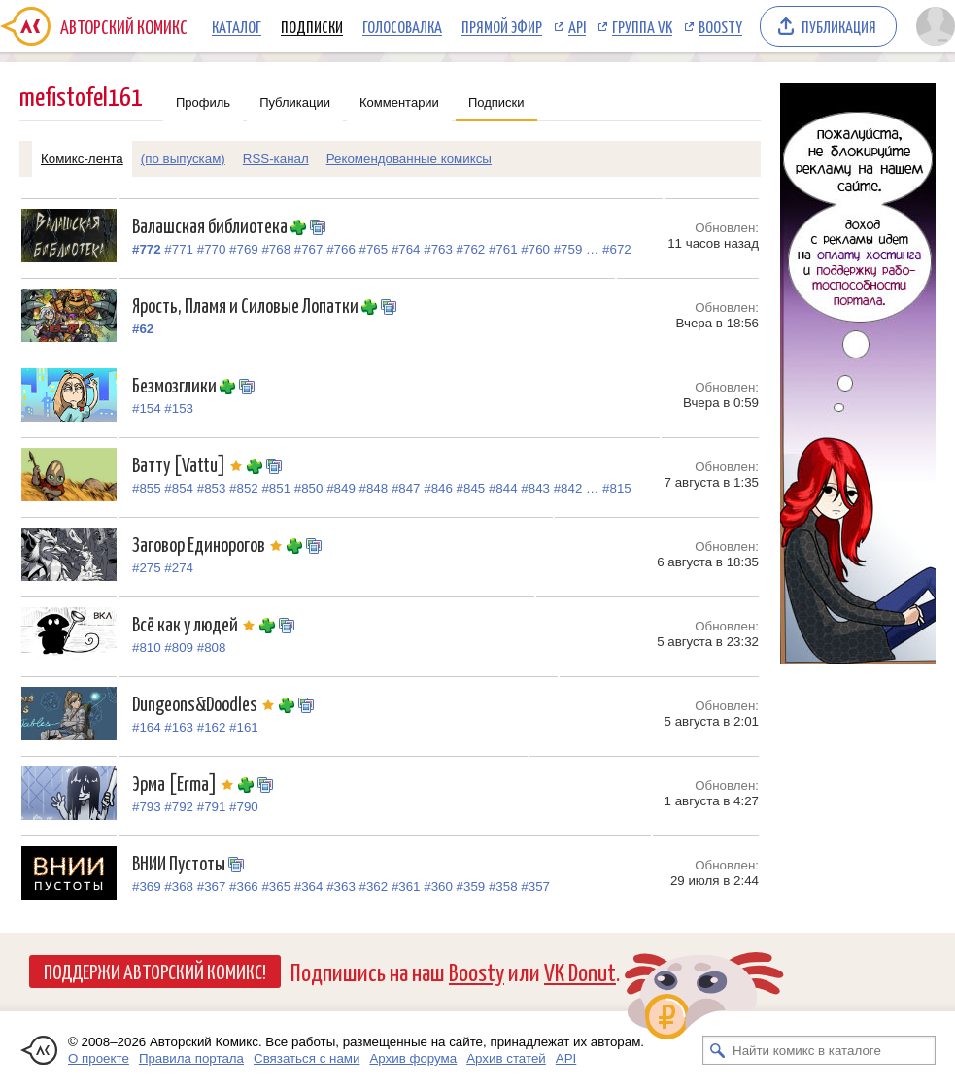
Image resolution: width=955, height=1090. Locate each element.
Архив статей (506, 1058)
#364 (309, 886)
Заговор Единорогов (209, 543)
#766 (341, 249)
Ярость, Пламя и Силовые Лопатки (246, 304)
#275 (146, 568)
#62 (142, 329)
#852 (243, 488)
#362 (374, 886)
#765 (374, 249)
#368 (178, 886)
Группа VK (642, 26)
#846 (438, 488)
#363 (341, 886)
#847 (406, 488)
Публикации (294, 102)
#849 (341, 488)
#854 (178, 488)
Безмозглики (176, 384)
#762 (471, 249)
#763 (438, 249)
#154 (146, 408)
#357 (535, 886)
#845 (471, 488)
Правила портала (191, 1058)
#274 (178, 568)
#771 (178, 249)
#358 (503, 886)
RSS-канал (276, 159)
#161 (243, 727)
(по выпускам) (183, 159)
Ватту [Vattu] (189, 464)
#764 (406, 249)
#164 (146, 727)
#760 (535, 249)
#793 (146, 807)
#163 (178, 727)
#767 (309, 249)
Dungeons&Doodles (205, 703)
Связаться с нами (306, 1058)
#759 (568, 249)
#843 (535, 488)
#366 (243, 886)
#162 (211, 727)
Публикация (839, 26)
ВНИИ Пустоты (180, 862)
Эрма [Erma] (185, 782)
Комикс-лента (82, 159)
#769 (243, 249)
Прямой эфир (501, 26)
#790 (243, 807)
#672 (616, 249)
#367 (211, 886)
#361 (406, 886)
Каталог (236, 26)
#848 (374, 488)
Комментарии (399, 102)
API (577, 26)
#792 (178, 807)
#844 (503, 488)
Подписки (312, 26)
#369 (146, 886)
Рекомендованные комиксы (409, 159)
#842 (568, 488)
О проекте (98, 1058)
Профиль (203, 102)
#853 (211, 488)
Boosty (720, 26)
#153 (178, 408)
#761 (503, 249)
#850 (309, 488)
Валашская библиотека (211, 225)
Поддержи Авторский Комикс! (155, 970)
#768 (275, 249)
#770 (211, 249)
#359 (471, 886)
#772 (146, 249)
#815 (616, 488)
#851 (275, 488)
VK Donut (580, 971)
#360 (438, 886)
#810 (146, 647)
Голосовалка (402, 26)
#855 (146, 488)
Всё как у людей (195, 623)
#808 (211, 647)
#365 (275, 886)
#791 (211, 807)
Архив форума (413, 1058)
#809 (178, 647)
